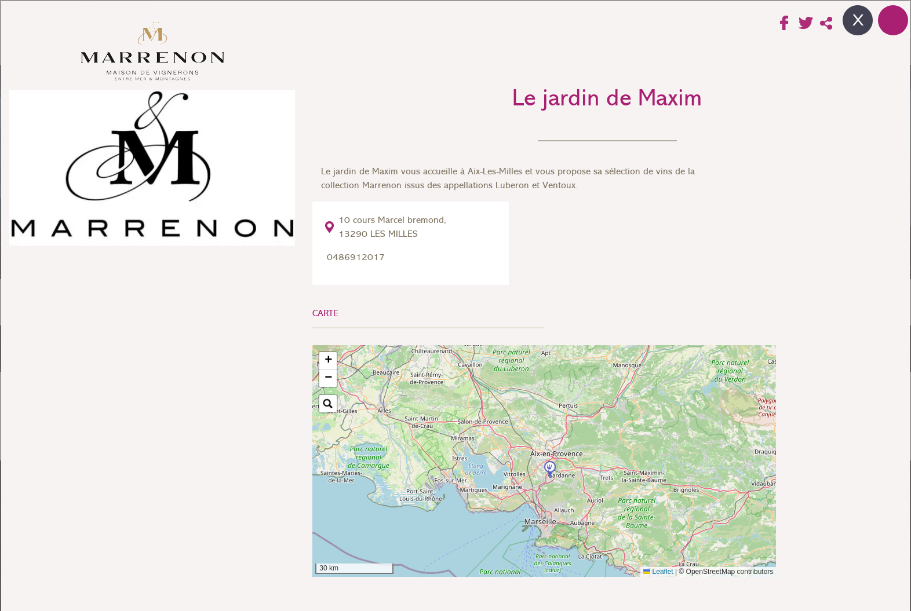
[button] (550, 470)
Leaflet (658, 572)
